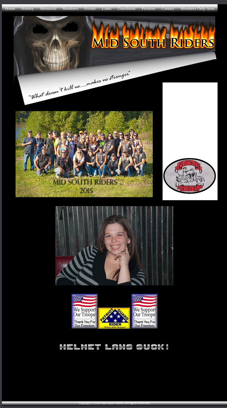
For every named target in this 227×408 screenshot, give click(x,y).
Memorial (48, 8)
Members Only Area (198, 8)
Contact (167, 8)
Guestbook (127, 8)
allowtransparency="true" (190, 141)
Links (106, 8)
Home (10, 8)
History (27, 8)
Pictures (148, 8)
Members (70, 8)
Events (90, 8)
